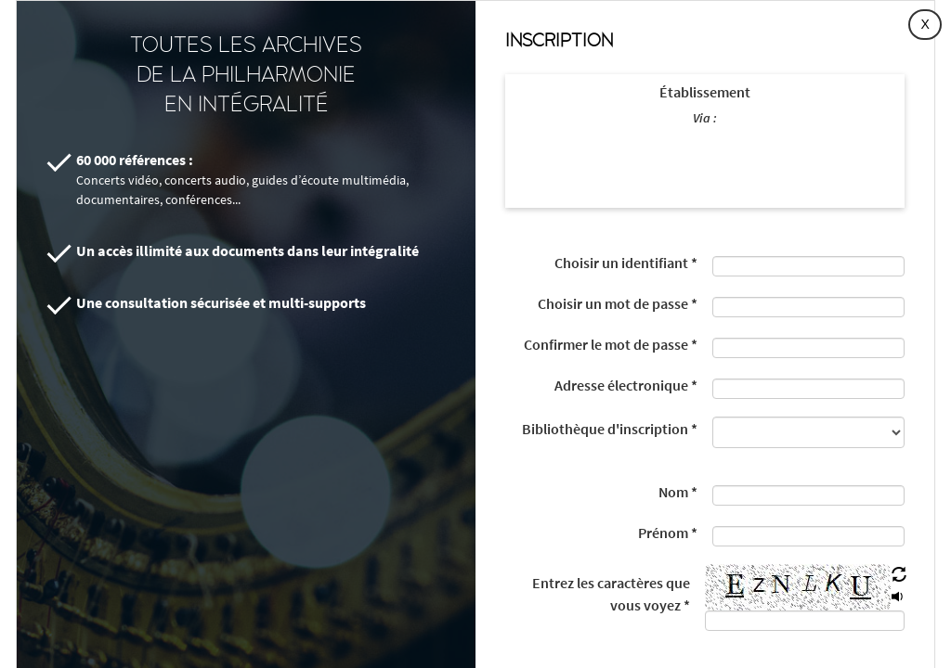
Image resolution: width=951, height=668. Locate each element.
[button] (899, 575)
